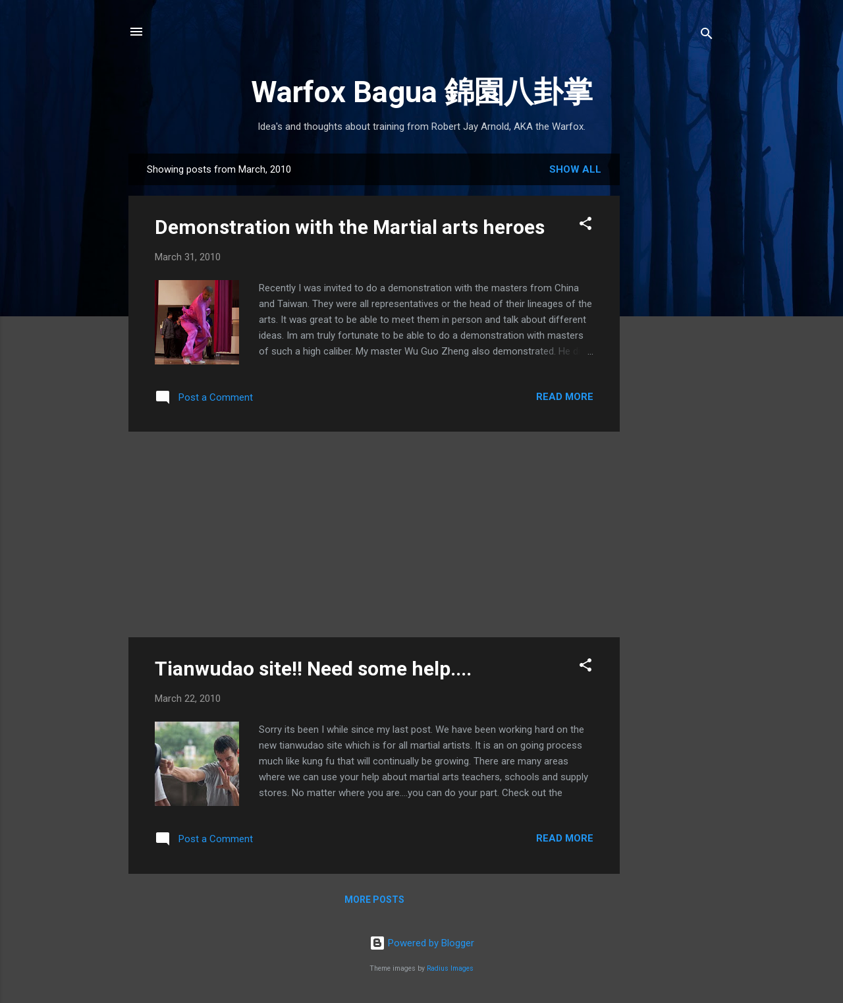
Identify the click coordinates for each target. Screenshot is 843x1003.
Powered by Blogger (421, 943)
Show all (575, 169)
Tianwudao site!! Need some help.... (313, 668)
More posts (374, 899)
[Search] (707, 36)
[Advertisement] (672, 361)
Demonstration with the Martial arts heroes (350, 227)
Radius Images (450, 968)
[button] (585, 225)
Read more (564, 397)
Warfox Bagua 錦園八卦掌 (422, 91)
